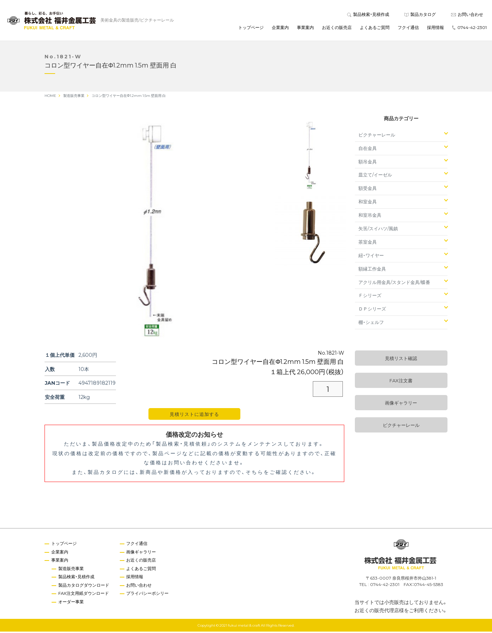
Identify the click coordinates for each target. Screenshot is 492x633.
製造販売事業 (71, 570)
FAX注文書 (401, 382)
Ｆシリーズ (369, 297)
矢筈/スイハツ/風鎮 (378, 229)
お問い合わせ (467, 15)
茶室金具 (367, 243)
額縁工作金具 (372, 270)
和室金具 (367, 203)
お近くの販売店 (337, 28)
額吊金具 (367, 162)
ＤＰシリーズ (372, 310)
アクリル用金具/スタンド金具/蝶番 (394, 283)
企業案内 (280, 28)
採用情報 (435, 28)
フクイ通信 (408, 28)
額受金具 (367, 189)
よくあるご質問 (375, 28)
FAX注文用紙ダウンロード (84, 595)
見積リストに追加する (194, 415)
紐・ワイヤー (371, 256)
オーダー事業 (71, 603)
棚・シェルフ (371, 323)
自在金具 (367, 149)
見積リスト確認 (401, 359)
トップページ (251, 28)
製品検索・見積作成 (368, 15)
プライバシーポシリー (148, 595)
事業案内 (305, 28)
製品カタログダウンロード (84, 587)
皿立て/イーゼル (375, 176)
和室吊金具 (369, 216)
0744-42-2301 (469, 28)
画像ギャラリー (401, 404)
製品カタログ (420, 15)
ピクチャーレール (376, 136)
